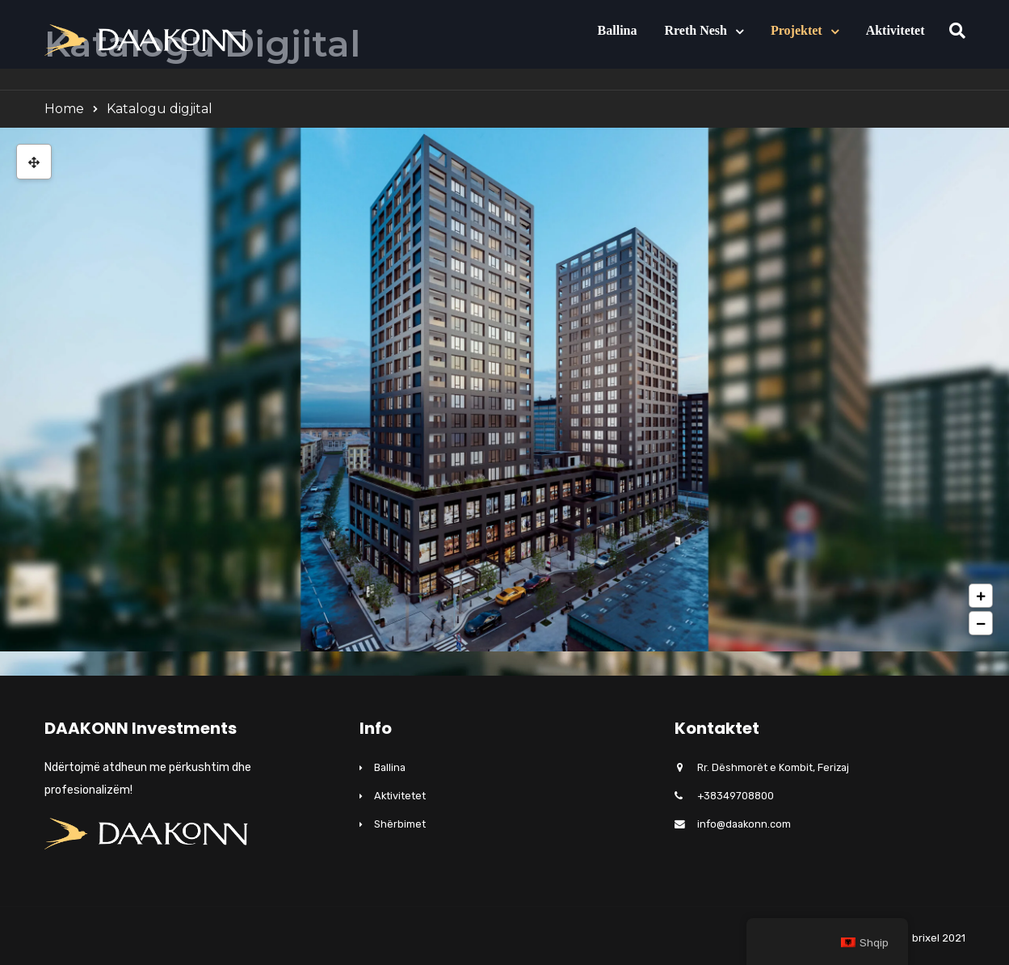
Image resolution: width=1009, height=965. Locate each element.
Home (64, 108)
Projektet (796, 30)
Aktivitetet (895, 30)
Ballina (617, 30)
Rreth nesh (695, 30)
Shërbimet (400, 824)
